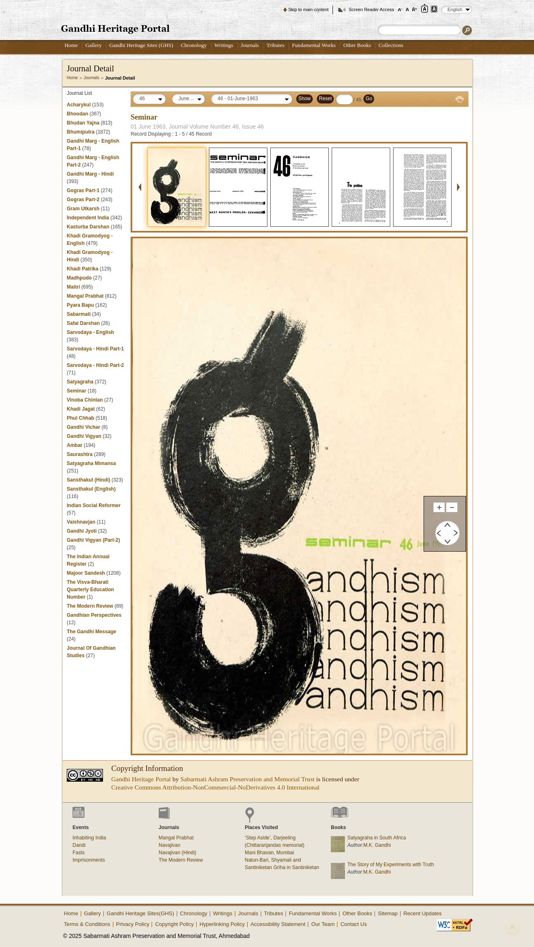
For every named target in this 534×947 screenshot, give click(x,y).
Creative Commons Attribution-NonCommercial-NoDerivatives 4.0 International (215, 787)
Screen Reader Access (371, 9)
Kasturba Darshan (88, 227)
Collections (391, 45)
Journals (250, 45)
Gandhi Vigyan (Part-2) (93, 540)
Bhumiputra (80, 132)
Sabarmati (79, 314)
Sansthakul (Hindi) (88, 480)
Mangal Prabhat (86, 296)
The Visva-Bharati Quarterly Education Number (90, 589)
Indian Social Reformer (94, 505)
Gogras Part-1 (83, 190)
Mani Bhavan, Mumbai (269, 852)
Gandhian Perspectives (94, 615)
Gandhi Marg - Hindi (90, 174)
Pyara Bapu (80, 305)
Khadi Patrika (82, 269)
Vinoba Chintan (85, 400)
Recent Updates (422, 913)
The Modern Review (90, 606)
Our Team (323, 924)
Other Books (357, 45)
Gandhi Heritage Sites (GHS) (141, 45)
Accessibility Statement (278, 924)
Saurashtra (80, 454)
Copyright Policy (174, 924)
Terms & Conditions (87, 924)
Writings (223, 45)
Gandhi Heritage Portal (141, 779)
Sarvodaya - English (90, 332)
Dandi (79, 845)
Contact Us (353, 924)
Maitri (73, 287)
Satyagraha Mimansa (91, 463)
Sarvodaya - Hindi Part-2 (95, 365)
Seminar (76, 391)
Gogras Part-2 (83, 199)
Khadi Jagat (81, 409)
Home (71, 45)
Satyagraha (80, 382)
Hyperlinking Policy (222, 924)
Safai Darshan (83, 323)
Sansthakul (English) (91, 489)
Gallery (93, 45)
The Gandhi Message (91, 631)
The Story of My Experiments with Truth (390, 864)
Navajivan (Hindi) (177, 852)
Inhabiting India (89, 838)
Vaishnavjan (82, 522)
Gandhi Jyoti (82, 531)
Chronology (194, 45)
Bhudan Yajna (83, 123)
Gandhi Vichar (83, 427)
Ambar (74, 445)
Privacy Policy (133, 924)
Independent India (88, 218)
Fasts (78, 852)
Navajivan (169, 845)
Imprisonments (89, 860)
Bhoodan (77, 114)
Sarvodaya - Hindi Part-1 (95, 349)
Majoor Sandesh (86, 573)
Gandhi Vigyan (84, 436)
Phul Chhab (80, 418)
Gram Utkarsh (83, 208)
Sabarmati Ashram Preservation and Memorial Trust (247, 779)
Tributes (275, 45)
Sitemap (388, 913)
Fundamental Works (314, 45)
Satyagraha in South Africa (376, 838)
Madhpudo (79, 278)
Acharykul (79, 105)
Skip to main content (308, 9)
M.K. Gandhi (377, 845)
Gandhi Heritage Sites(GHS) (140, 913)
